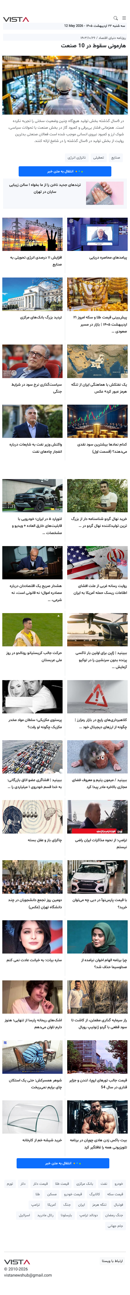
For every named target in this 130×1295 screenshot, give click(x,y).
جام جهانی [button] (115, 1226)
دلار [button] (23, 1183)
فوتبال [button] (118, 1204)
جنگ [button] (67, 1204)
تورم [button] (10, 1183)
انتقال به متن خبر (65, 171)
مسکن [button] (52, 1194)
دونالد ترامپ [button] (88, 1215)
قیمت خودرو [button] (73, 1194)
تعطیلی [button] (98, 157)
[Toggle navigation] (124, 18)
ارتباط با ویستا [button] (112, 1261)
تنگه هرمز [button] (99, 1204)
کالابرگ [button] (94, 1194)
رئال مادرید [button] (45, 1215)
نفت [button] (104, 1183)
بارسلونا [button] (66, 1215)
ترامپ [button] (35, 1204)
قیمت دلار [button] (40, 1183)
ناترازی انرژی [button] (77, 157)
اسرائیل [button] (24, 1215)
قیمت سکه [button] (115, 1194)
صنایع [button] (115, 157)
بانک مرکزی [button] (84, 1183)
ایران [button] (81, 1204)
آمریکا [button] (52, 1204)
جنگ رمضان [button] (114, 1215)
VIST (16, 18)
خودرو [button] (119, 1183)
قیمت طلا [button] (62, 1183)
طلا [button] (38, 1194)
